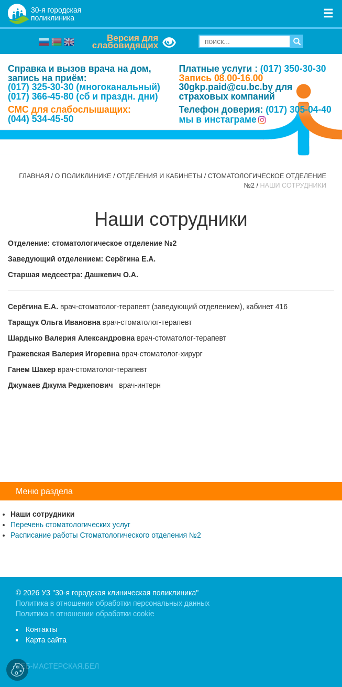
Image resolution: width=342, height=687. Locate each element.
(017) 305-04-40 (299, 109)
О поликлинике (83, 176)
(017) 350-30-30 (293, 68)
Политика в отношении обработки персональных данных (112, 603)
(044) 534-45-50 (41, 119)
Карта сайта (46, 640)
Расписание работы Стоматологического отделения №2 (105, 535)
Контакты (41, 629)
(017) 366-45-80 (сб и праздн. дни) (83, 96)
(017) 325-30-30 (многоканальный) (84, 87)
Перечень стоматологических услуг (70, 524)
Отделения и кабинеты (159, 176)
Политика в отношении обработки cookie (85, 613)
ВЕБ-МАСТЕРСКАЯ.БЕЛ (57, 666)
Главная (34, 176)
